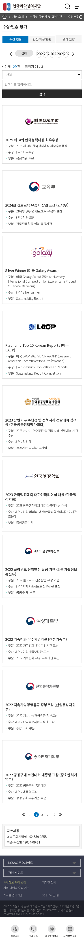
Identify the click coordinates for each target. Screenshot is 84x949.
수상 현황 (15, 39)
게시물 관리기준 (12, 895)
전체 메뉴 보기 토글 (77, 7)
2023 (52, 53)
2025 (39, 53)
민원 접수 (33, 929)
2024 (45, 53)
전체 (24, 53)
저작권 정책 (49, 882)
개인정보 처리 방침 (14, 882)
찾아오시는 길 (50, 895)
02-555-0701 (50, 910)
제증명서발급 (51, 929)
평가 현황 (68, 39)
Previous (12, 54)
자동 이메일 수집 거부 (16, 888)
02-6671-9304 (11, 914)
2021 (66, 53)
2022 (59, 53)
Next (72, 54)
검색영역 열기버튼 (68, 6)
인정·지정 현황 (41, 39)
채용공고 (15, 929)
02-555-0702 (36, 914)
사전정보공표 (69, 929)
